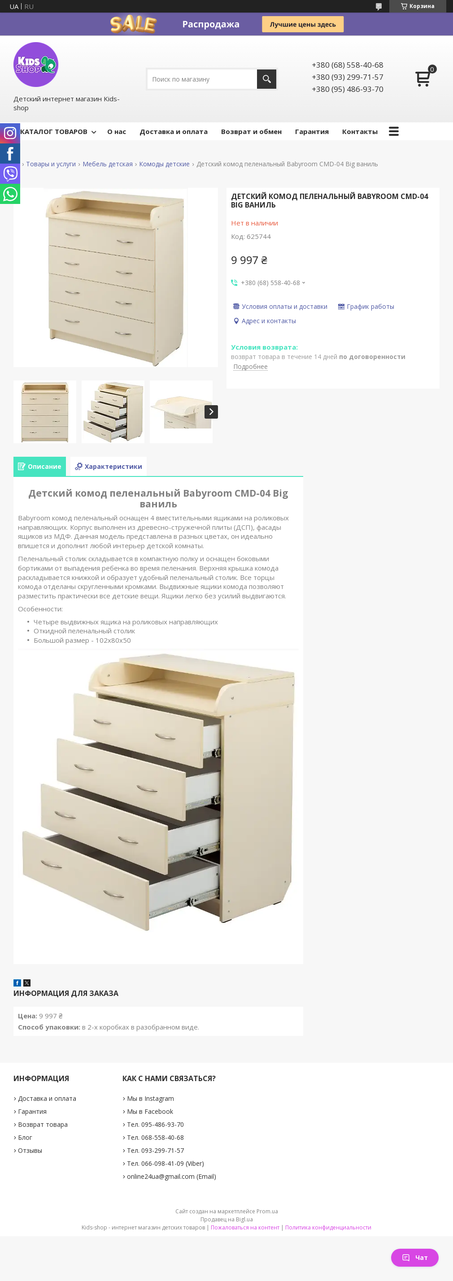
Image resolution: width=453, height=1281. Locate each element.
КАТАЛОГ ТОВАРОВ (53, 131)
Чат (415, 1257)
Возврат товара (43, 1124)
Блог (25, 1137)
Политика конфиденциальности (328, 1227)
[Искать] (266, 79)
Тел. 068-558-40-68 (155, 1137)
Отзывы (30, 1150)
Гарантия (312, 131)
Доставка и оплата (173, 131)
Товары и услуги (51, 164)
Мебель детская (108, 164)
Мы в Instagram (150, 1098)
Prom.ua (267, 1211)
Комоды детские (164, 164)
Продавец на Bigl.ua (226, 1219)
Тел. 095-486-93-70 (155, 1124)
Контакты (360, 131)
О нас (116, 131)
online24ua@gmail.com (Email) (171, 1176)
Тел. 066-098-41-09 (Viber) (165, 1163)
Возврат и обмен (251, 131)
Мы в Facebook (150, 1111)
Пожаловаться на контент (245, 1227)
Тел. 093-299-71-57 (155, 1150)
